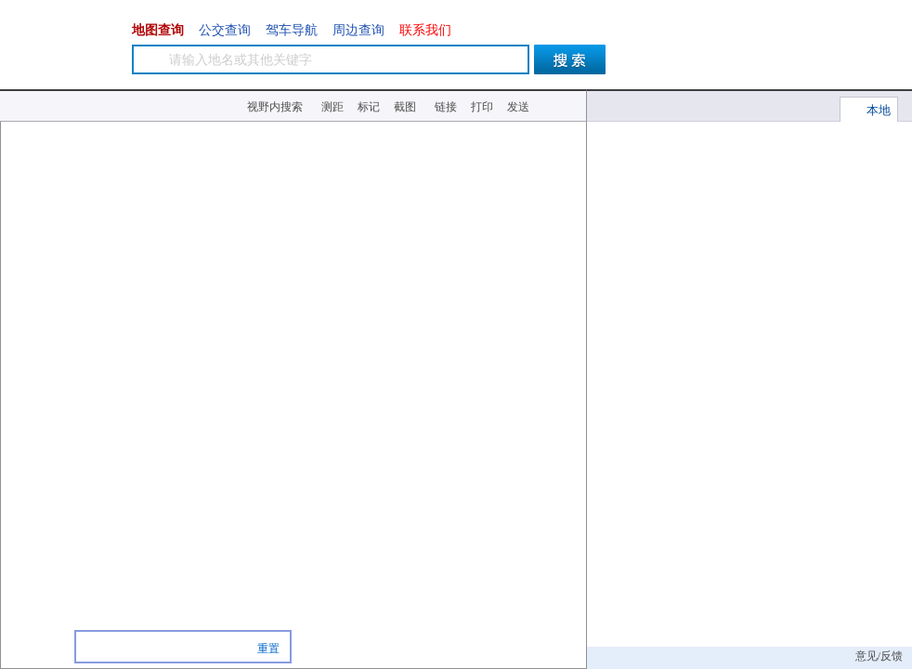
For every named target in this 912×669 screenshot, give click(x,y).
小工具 (560, 106)
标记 (369, 106)
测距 (332, 106)
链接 (446, 106)
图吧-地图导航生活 (65, 46)
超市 (222, 646)
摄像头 (563, 198)
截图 (405, 106)
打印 (482, 106)
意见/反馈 (879, 656)
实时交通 (563, 140)
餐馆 (111, 646)
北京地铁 (563, 166)
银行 (139, 646)
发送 (518, 106)
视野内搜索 (275, 106)
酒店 (166, 646)
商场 (194, 646)
